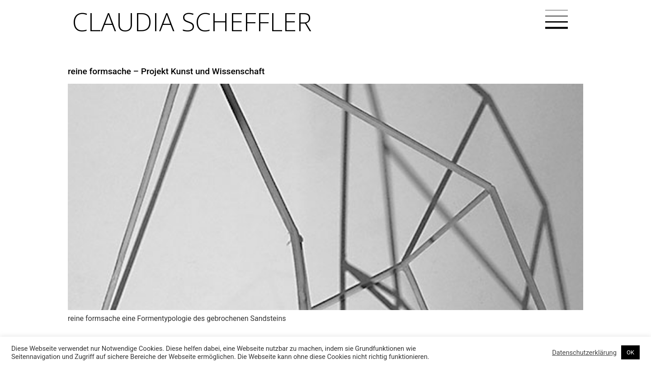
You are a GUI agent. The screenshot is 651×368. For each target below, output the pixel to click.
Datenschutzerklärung (584, 353)
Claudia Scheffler (192, 21)
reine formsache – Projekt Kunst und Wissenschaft (166, 71)
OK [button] (630, 352)
